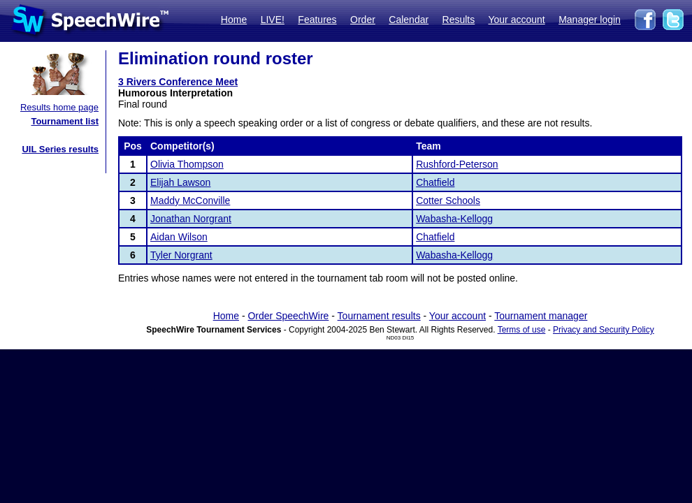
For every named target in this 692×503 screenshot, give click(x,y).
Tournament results (379, 315)
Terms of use (522, 330)
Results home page (59, 107)
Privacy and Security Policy (603, 330)
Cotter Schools (448, 200)
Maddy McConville (190, 200)
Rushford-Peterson (457, 164)
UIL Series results (60, 149)
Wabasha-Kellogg (454, 218)
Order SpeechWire (288, 315)
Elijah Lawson (180, 182)
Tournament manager (540, 315)
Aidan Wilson (179, 236)
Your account (516, 19)
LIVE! (272, 19)
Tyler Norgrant (181, 255)
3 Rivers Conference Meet (178, 81)
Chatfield (435, 182)
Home (234, 19)
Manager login (589, 19)
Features (317, 19)
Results (458, 19)
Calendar (408, 19)
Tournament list (65, 121)
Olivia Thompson (187, 164)
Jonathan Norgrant (190, 218)
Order (362, 19)
